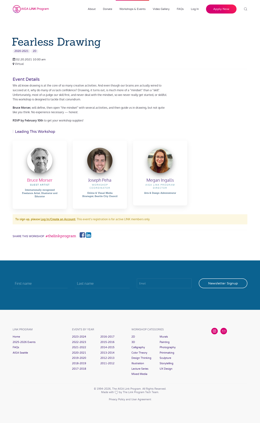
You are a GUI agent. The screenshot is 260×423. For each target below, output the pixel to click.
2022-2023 (79, 342)
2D (34, 51)
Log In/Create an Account (58, 219)
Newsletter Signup (223, 283)
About (92, 9)
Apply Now (221, 9)
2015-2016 (107, 342)
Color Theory (139, 352)
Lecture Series (139, 368)
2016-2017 (107, 336)
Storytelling (166, 363)
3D (133, 342)
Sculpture (165, 358)
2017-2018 (79, 368)
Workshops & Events (132, 9)
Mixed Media (139, 374)
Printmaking (167, 352)
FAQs (180, 9)
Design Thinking (141, 358)
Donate (107, 9)
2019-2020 (79, 358)
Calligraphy (138, 347)
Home (16, 336)
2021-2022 (79, 347)
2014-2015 (107, 347)
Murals (164, 336)
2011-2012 (107, 363)
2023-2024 (79, 336)
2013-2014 (107, 352)
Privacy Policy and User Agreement (130, 399)
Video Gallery (161, 9)
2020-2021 (21, 51)
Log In (195, 9)
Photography (168, 347)
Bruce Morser (39, 180)
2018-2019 (79, 363)
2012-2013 (107, 358)
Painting (165, 342)
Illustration (137, 363)
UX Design (166, 368)
